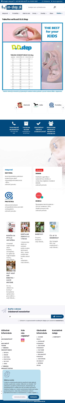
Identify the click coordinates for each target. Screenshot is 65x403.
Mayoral (5, 13)
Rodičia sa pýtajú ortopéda (10, 237)
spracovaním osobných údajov (37, 320)
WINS (5, 363)
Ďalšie (59, 13)
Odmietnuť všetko (19, 397)
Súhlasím (33, 397)
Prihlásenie (47, 1)
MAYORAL (7, 357)
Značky (43, 13)
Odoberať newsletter (19, 311)
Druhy (34, 13)
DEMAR (6, 355)
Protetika (15, 13)
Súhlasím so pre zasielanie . (42, 320)
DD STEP (6, 361)
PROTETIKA (7, 359)
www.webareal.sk (39, 401)
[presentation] (16, 108)
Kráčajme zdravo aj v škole (25, 236)
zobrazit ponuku (10, 184)
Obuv (51, 13)
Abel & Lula (26, 13)
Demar (38, 173)
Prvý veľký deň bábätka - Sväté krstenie (10, 277)
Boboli (38, 201)
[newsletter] (57, 316)
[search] (55, 8)
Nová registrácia (57, 1)
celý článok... (10, 260)
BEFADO (6, 352)
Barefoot (39, 234)
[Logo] (11, 7)
